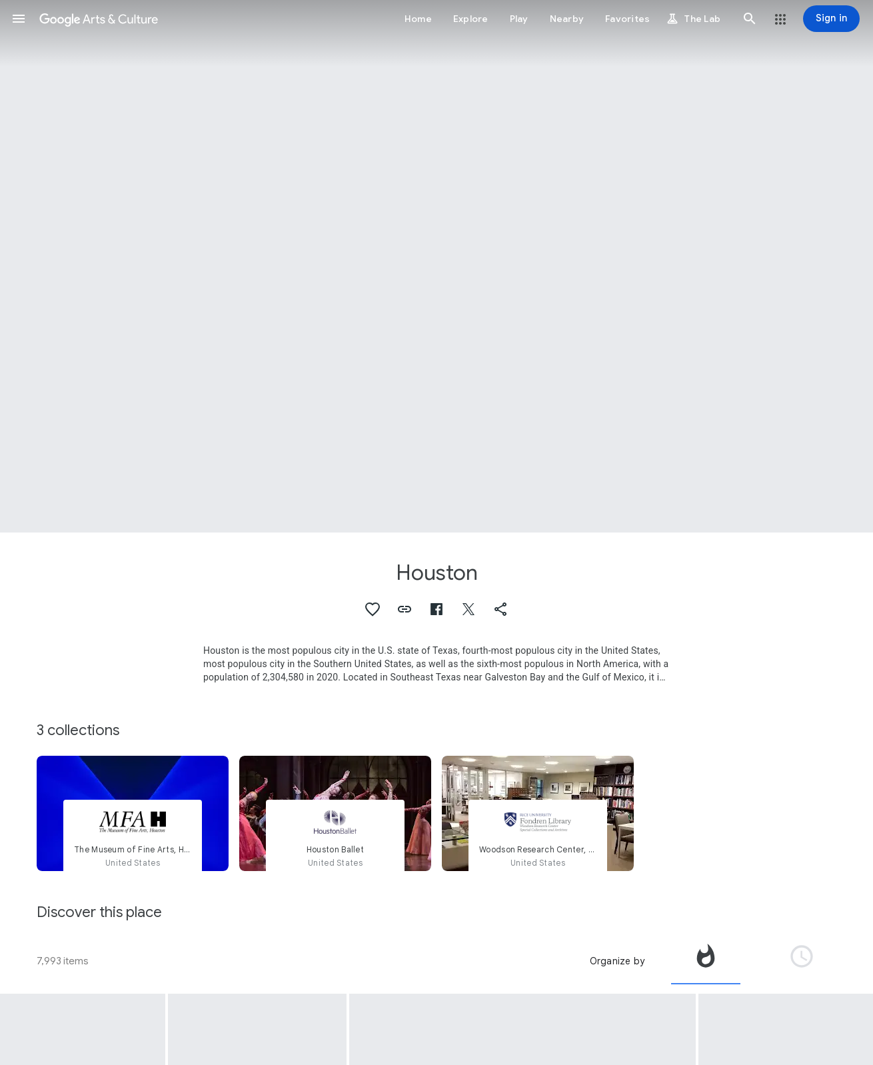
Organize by (617, 961)
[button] (19, 19)
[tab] (705, 961)
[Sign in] (831, 18)
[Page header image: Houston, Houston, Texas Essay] (436, 266)
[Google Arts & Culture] (98, 18)
